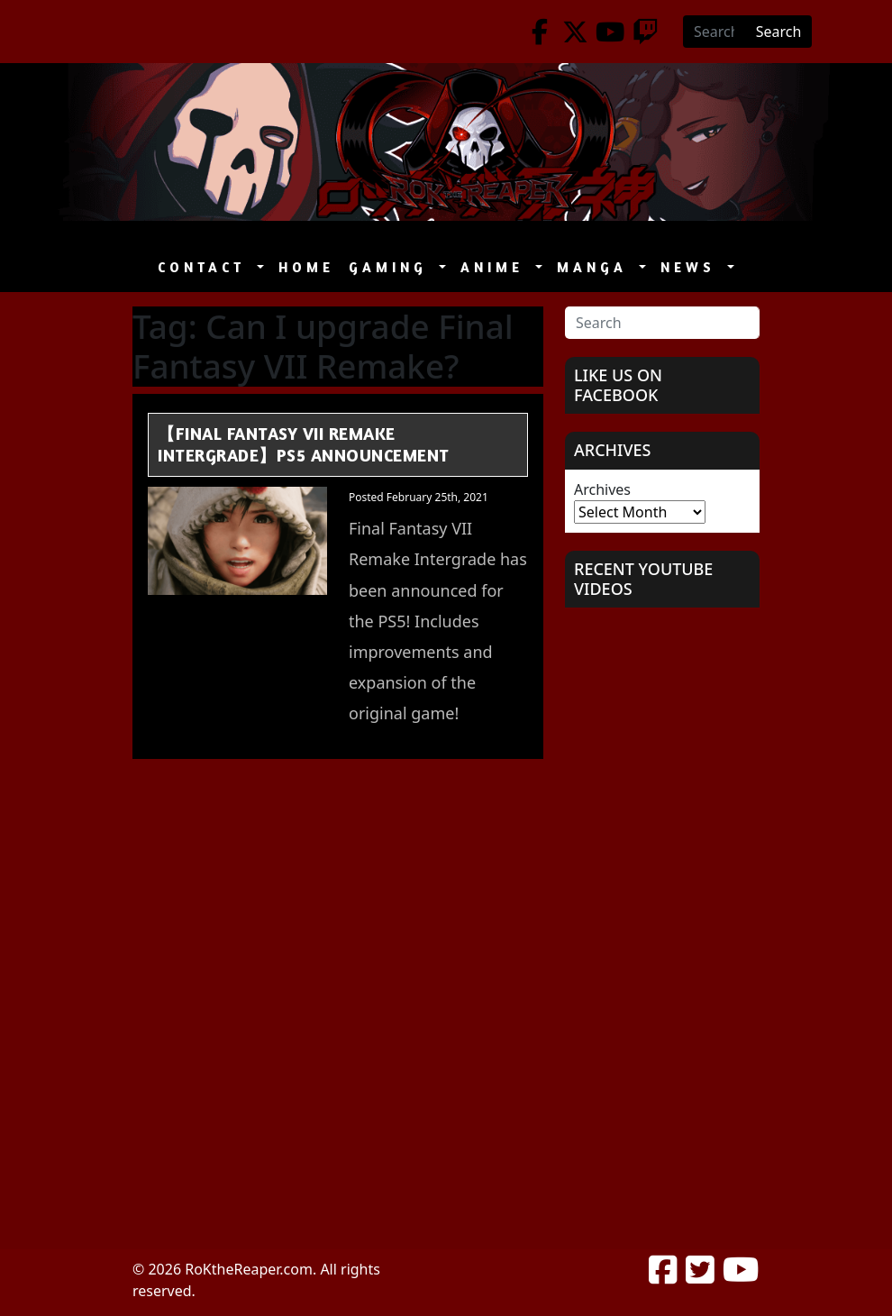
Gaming (392, 267)
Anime (496, 267)
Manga (596, 267)
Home (306, 267)
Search (779, 31)
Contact (205, 267)
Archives (602, 489)
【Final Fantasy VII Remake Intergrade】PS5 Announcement (304, 444)
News (692, 267)
